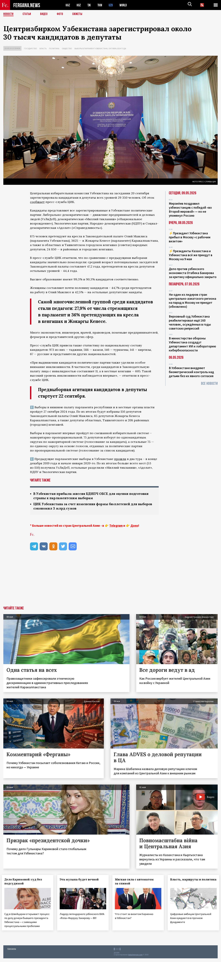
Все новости (209, 383)
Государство (30, 48)
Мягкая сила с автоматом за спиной (135, 882)
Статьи (27, 14)
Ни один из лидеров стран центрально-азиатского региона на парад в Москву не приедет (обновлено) (192, 301)
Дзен (134, 526)
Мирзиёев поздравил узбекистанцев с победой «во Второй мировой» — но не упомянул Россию (190, 209)
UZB (112, 5)
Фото (61, 14)
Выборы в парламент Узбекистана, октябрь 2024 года (100, 48)
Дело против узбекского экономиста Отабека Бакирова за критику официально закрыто (192, 273)
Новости (8, 14)
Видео (45, 14)
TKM (100, 5)
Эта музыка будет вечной (80, 880)
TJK (89, 5)
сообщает (37, 202)
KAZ (68, 5)
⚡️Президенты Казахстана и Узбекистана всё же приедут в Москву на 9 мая (190, 255)
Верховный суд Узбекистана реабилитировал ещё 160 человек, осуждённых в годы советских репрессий (190, 322)
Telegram (116, 526)
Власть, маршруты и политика (186, 882)
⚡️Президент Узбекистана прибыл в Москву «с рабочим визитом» (189, 237)
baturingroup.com (135, 958)
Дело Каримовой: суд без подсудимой (25, 882)
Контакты (12, 952)
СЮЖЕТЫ (79, 14)
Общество (67, 48)
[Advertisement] (110, 582)
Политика (54, 48)
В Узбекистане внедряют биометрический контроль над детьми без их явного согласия (191, 372)
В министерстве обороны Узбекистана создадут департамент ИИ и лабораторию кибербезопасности (192, 344)
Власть (43, 48)
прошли (120, 459)
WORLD (124, 5)
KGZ (79, 5)
